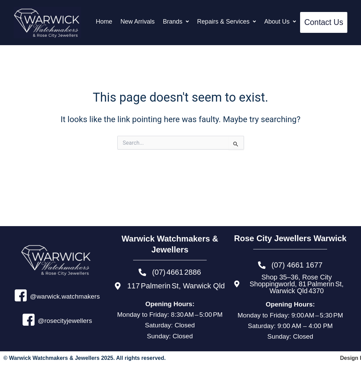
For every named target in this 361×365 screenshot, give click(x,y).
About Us (280, 21)
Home (104, 21)
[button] (176, 21)
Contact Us (323, 22)
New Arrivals (137, 21)
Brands (176, 21)
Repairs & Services (226, 21)
